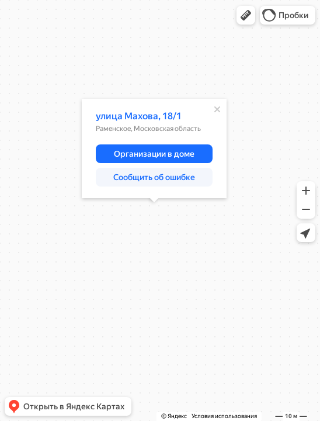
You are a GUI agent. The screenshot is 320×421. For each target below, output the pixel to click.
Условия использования (224, 416)
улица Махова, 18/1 (139, 116)
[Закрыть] (217, 109)
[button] (245, 15)
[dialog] (154, 148)
